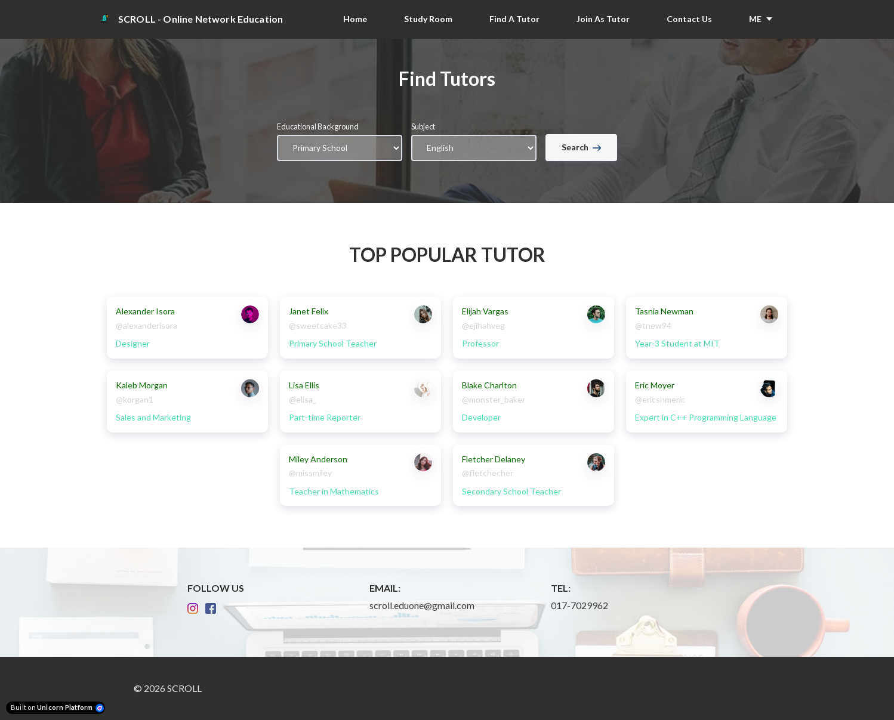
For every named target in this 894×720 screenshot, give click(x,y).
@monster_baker (493, 399)
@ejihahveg (483, 325)
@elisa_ (302, 399)
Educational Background (318, 126)
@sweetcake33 (318, 325)
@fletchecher (487, 473)
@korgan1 (134, 399)
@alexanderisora (146, 325)
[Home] (198, 19)
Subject (423, 126)
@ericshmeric (660, 399)
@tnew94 (653, 325)
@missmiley (310, 473)
